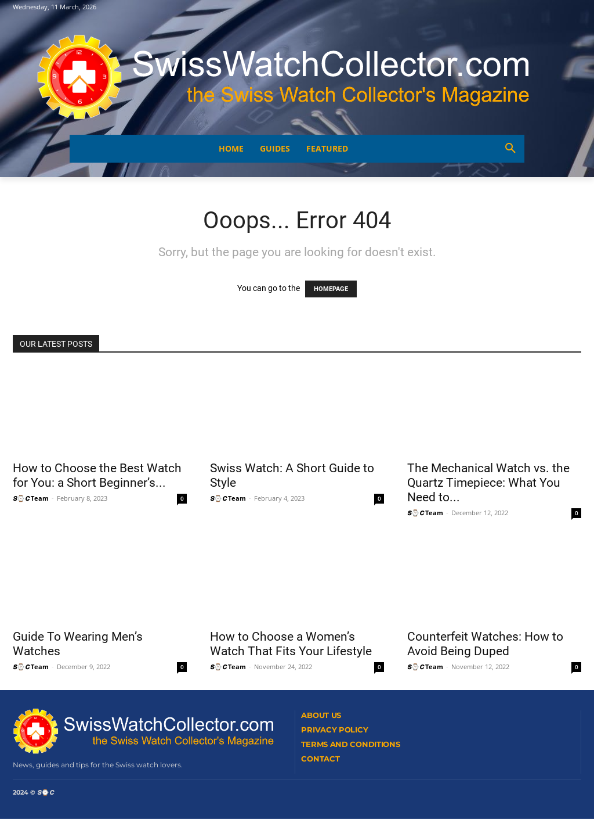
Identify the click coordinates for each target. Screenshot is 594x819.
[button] (510, 149)
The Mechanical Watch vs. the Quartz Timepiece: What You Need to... (488, 482)
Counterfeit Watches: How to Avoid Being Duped (485, 644)
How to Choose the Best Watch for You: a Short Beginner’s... (97, 475)
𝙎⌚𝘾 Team (31, 498)
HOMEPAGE (331, 289)
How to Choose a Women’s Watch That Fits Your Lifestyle (291, 644)
